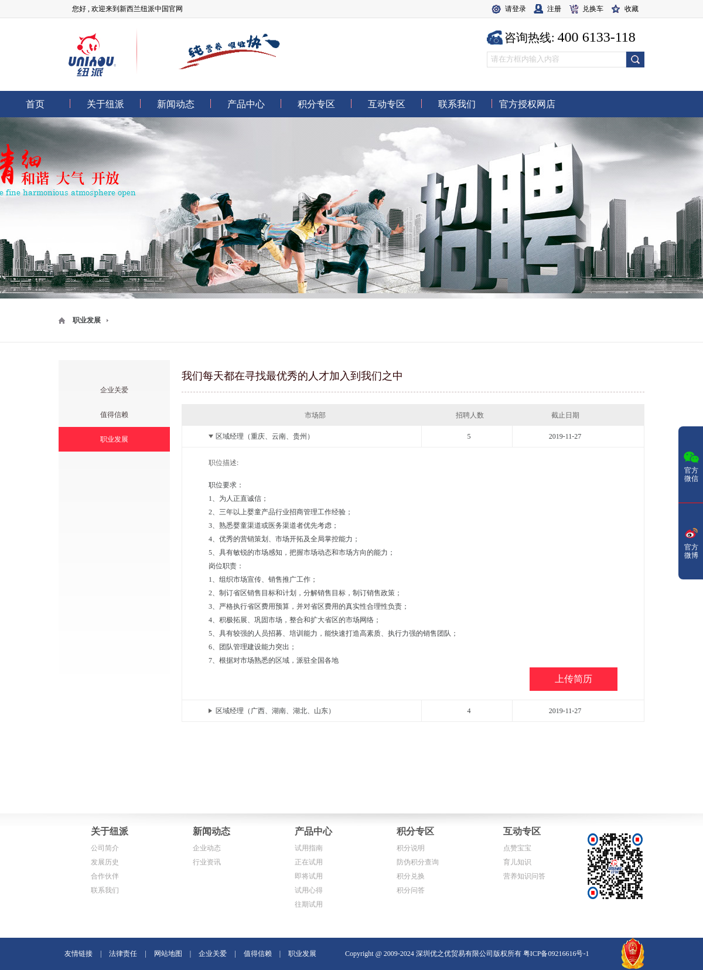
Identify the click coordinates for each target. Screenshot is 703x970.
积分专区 (415, 831)
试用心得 (309, 890)
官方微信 (691, 465)
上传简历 (573, 679)
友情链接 (78, 953)
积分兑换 (411, 876)
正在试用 (309, 862)
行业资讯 (207, 862)
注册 (554, 9)
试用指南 (309, 848)
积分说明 (411, 848)
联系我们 (105, 890)
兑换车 (592, 9)
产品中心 (313, 831)
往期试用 (309, 904)
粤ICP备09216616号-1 (556, 953)
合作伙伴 (105, 876)
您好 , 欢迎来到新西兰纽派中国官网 (127, 9)
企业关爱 (114, 390)
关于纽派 (109, 831)
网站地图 (168, 953)
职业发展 (87, 320)
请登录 (515, 9)
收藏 (631, 9)
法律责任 (123, 953)
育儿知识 (517, 862)
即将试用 (309, 876)
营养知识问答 (524, 876)
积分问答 (411, 890)
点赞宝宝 (517, 848)
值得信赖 (114, 415)
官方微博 (691, 542)
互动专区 (522, 831)
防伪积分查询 (418, 862)
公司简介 (105, 848)
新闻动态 (211, 831)
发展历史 (105, 862)
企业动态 (207, 848)
